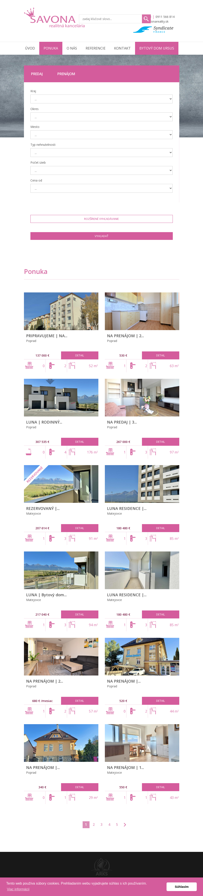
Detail (79, 355)
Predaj (37, 73)
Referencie (95, 48)
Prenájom (66, 73)
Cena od (36, 180)
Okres (34, 109)
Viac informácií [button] (18, 889)
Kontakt (122, 48)
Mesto (34, 127)
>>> (124, 824)
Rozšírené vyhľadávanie (101, 219)
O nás (72, 48)
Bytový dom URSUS (156, 48)
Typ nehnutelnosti (42, 145)
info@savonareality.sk (153, 21)
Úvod (30, 48)
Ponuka (51, 48)
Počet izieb (38, 162)
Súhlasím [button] (182, 886)
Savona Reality (55, 17)
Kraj (33, 91)
